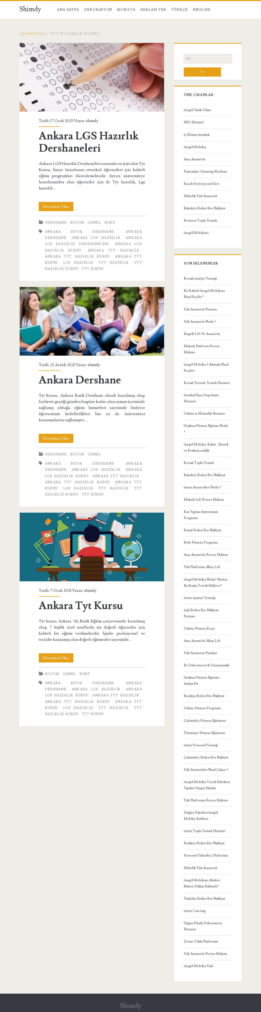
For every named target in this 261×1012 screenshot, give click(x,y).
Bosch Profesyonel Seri (201, 184)
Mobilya (126, 10)
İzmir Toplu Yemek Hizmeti (204, 831)
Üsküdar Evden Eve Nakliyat (204, 899)
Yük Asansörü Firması (200, 309)
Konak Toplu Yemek (199, 463)
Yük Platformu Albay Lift (202, 567)
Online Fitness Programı (202, 708)
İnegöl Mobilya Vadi (198, 966)
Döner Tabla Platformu (201, 941)
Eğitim (77, 223)
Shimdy (30, 9)
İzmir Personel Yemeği (201, 745)
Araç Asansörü (194, 159)
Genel (94, 223)
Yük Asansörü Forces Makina (205, 954)
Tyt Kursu (93, 269)
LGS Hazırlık (78, 263)
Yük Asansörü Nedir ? (200, 322)
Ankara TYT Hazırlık (113, 250)
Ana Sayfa (68, 10)
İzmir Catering (195, 911)
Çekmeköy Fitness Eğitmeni (205, 721)
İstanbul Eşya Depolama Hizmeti (201, 398)
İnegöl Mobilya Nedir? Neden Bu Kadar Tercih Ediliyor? (205, 582)
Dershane (56, 223)
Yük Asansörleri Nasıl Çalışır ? (206, 770)
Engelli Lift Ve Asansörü (202, 334)
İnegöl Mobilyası (196, 233)
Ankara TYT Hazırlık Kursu (77, 257)
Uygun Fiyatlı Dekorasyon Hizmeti (203, 926)
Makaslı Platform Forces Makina (201, 349)
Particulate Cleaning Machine (205, 172)
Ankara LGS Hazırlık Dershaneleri (92, 77)
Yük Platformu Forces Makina (206, 800)
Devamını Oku (58, 206)
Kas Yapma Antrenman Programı (201, 515)
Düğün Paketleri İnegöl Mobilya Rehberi (201, 816)
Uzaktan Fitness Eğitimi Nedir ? (206, 429)
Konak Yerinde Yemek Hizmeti (207, 383)
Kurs (110, 223)
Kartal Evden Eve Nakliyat (202, 530)
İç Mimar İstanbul (197, 135)
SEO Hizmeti (194, 122)
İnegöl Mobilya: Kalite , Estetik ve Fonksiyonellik (206, 447)
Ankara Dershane (92, 321)
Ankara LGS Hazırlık (96, 238)
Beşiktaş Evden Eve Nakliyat (204, 696)
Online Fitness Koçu (199, 629)
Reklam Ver (153, 10)
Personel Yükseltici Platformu (206, 855)
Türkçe (179, 10)
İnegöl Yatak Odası (197, 110)
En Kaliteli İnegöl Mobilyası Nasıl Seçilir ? (204, 294)
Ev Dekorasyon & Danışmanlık (206, 665)
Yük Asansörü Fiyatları (200, 653)
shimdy (92, 120)
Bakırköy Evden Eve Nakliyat (204, 208)
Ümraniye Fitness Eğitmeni (204, 733)
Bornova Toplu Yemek (200, 221)
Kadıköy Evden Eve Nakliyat (204, 843)
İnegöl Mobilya (195, 147)
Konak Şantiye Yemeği (200, 278)
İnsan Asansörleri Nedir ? (202, 487)
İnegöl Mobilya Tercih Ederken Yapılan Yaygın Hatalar (207, 785)
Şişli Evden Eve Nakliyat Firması (201, 613)
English (201, 10)
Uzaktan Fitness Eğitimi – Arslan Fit (203, 681)
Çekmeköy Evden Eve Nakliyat (206, 757)
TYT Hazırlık (113, 263)
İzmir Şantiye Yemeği (200, 598)
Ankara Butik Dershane (79, 232)
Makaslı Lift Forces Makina (204, 500)
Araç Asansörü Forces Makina (206, 555)
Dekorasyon (98, 10)
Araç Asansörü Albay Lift (202, 641)
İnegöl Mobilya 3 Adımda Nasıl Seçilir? (206, 368)
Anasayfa (32, 33)
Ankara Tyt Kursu (92, 547)
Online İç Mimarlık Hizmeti (204, 414)
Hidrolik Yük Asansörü (200, 196)
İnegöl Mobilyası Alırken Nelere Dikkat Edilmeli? (202, 883)
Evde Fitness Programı (201, 542)
